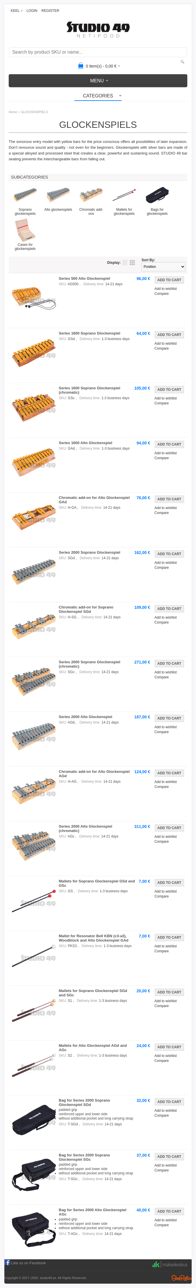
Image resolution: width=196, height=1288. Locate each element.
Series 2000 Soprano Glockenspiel (89, 552)
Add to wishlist (166, 289)
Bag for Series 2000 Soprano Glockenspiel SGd (84, 1102)
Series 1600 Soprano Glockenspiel (89, 333)
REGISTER (50, 11)
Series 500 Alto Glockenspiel (84, 278)
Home (13, 112)
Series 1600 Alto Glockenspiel (85, 443)
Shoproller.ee (181, 1278)
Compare (162, 294)
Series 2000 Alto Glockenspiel (85, 717)
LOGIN (32, 11)
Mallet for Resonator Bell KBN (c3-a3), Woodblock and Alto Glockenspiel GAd (94, 938)
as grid (132, 262)
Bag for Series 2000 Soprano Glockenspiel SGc (84, 1157)
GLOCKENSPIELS (34, 112)
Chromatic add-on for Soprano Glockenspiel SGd (86, 609)
